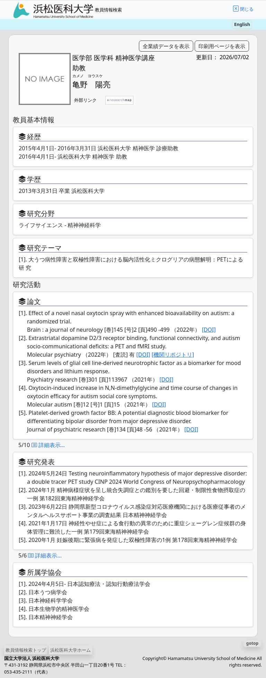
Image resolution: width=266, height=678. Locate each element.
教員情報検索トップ (26, 650)
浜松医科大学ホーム (70, 650)
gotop (252, 643)
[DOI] (209, 329)
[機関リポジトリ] (173, 354)
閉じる (247, 9)
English (242, 24)
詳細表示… (48, 445)
